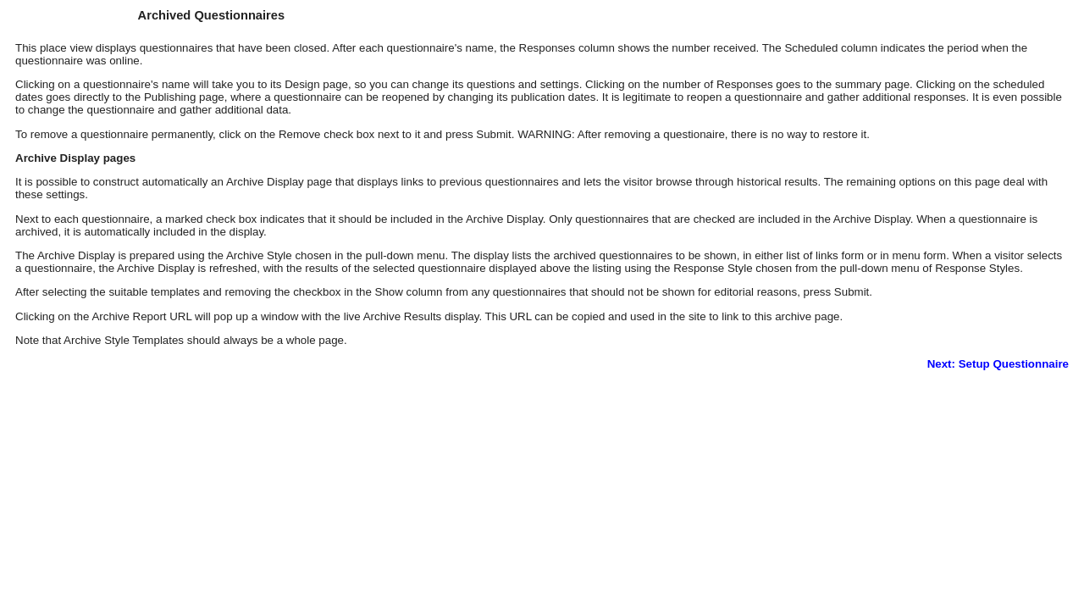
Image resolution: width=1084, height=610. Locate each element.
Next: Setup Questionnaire (998, 364)
